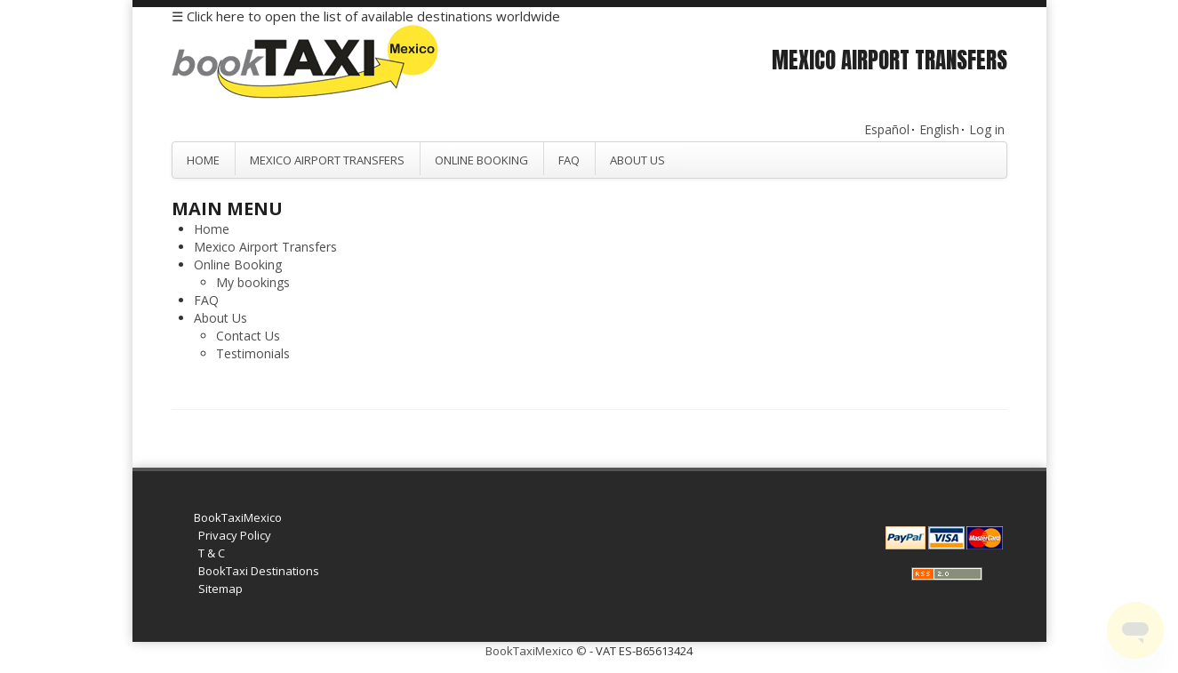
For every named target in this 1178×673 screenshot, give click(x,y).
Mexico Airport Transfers (327, 160)
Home (203, 160)
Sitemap (220, 589)
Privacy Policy (234, 535)
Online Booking (481, 160)
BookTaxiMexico (238, 517)
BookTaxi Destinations (258, 571)
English (939, 129)
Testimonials (253, 353)
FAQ (569, 160)
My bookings (253, 282)
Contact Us (248, 335)
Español (887, 129)
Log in (987, 129)
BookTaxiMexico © (536, 651)
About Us (637, 160)
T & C (211, 553)
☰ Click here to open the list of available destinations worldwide (366, 16)
